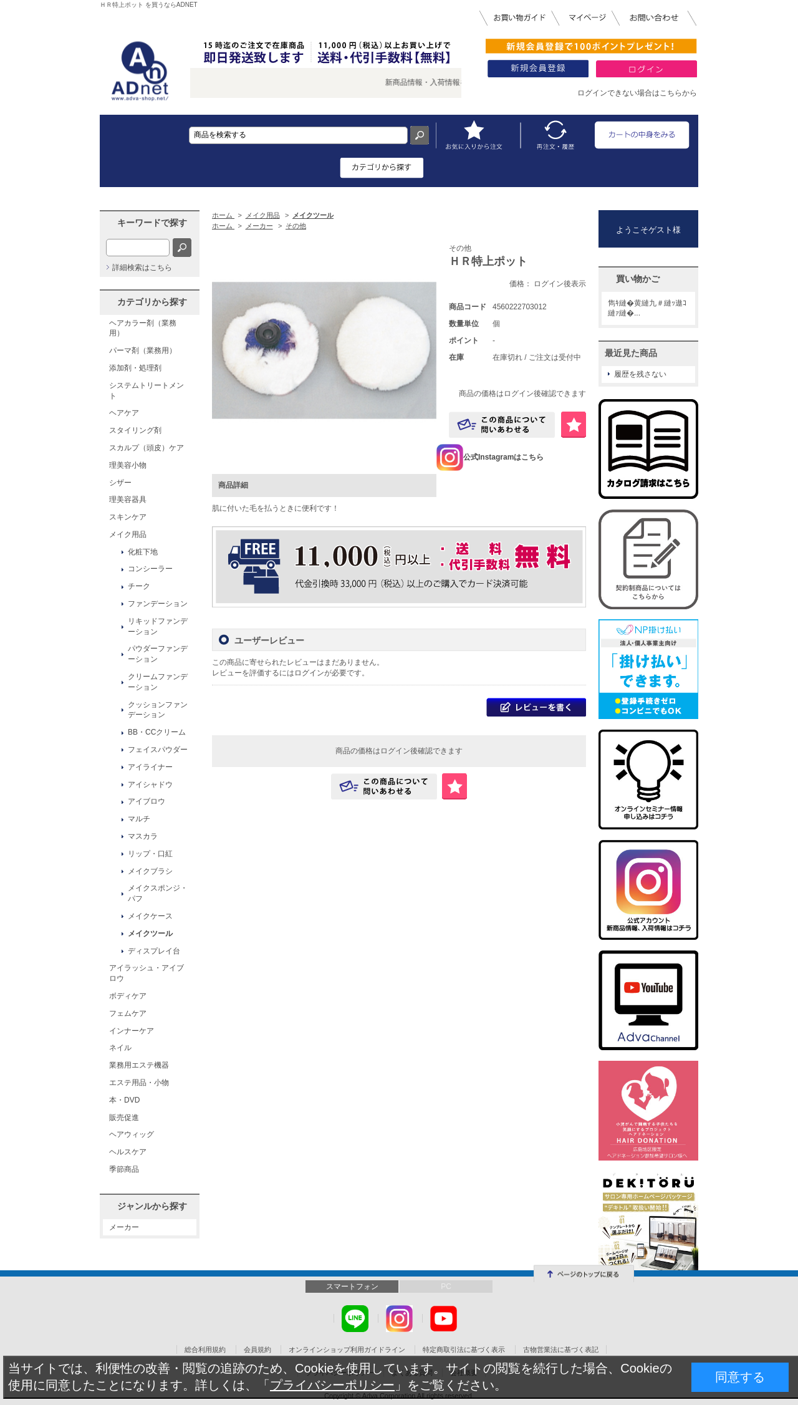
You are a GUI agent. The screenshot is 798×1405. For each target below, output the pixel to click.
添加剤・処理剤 (135, 368)
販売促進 (124, 1117)
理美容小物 (128, 465)
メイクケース (150, 916)
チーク (139, 586)
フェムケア (128, 1013)
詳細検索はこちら (142, 267)
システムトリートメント (146, 390)
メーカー (124, 1227)
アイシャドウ (150, 784)
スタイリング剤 (135, 430)
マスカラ (143, 836)
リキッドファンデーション (158, 626)
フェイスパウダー (158, 749)
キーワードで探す (152, 223)
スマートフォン (352, 1286)
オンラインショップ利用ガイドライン (347, 1349)
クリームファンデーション (158, 682)
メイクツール (150, 933)
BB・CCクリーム (157, 732)
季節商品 (124, 1169)
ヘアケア (124, 412)
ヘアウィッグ (131, 1134)
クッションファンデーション (158, 710)
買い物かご (638, 279)
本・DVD (124, 1100)
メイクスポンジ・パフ (158, 893)
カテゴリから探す (152, 302)
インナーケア (131, 1030)
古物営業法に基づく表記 (560, 1349)
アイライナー (150, 767)
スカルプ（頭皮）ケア (146, 447)
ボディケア (128, 996)
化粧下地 (143, 552)
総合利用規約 (205, 1349)
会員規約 (257, 1349)
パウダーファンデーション (158, 654)
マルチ (139, 818)
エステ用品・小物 (139, 1082)
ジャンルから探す (152, 1206)
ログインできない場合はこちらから (637, 93)
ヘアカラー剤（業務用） (142, 328)
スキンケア (128, 517)
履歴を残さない (640, 374)
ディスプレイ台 (154, 951)
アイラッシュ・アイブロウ (146, 973)
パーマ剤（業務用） (142, 350)
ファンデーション (158, 603)
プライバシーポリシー (332, 1385)
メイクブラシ (150, 871)
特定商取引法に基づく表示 (464, 1349)
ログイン (309, 673)
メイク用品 (128, 534)
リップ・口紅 (150, 853)
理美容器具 (128, 499)
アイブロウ (146, 801)
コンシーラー (150, 568)
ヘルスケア (128, 1151)
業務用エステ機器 (139, 1065)
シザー (120, 482)
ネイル (120, 1047)
